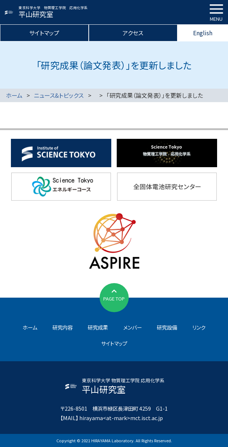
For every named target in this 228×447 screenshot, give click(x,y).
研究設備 (167, 327)
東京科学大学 (61, 153)
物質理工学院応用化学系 (167, 153)
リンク (198, 327)
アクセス (133, 32)
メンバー (132, 327)
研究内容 (62, 327)
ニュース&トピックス (59, 95)
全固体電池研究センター (167, 187)
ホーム (14, 95)
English (202, 32)
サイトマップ (44, 32)
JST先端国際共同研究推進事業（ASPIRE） (114, 240)
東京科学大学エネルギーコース (61, 187)
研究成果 (98, 327)
